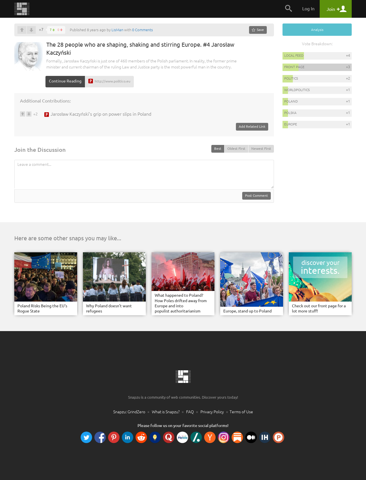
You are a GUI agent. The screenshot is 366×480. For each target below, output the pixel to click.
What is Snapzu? (166, 412)
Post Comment (256, 195)
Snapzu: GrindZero (129, 412)
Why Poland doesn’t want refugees (109, 308)
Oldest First (236, 148)
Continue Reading (65, 81)
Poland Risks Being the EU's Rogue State (42, 308)
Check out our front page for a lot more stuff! (319, 308)
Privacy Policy (212, 412)
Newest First (261, 148)
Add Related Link (252, 126)
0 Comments (142, 30)
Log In (308, 8)
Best (217, 148)
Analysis (317, 30)
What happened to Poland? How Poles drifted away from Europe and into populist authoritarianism (181, 303)
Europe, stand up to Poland (247, 311)
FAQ (190, 412)
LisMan (117, 30)
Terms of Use (241, 412)
